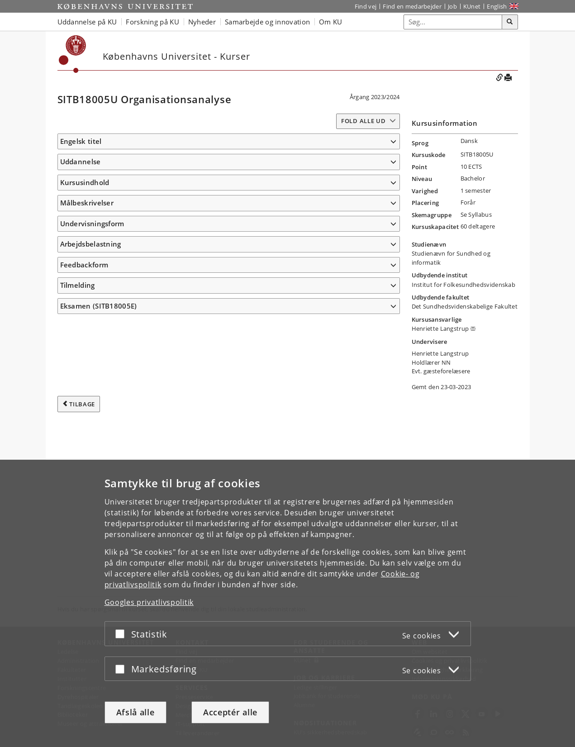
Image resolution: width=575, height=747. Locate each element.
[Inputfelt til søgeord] (453, 21)
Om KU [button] (330, 21)
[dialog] (287, 603)
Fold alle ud (363, 121)
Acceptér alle (230, 712)
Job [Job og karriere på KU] (452, 6)
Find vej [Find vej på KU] (365, 6)
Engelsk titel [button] (81, 141)
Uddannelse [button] (80, 175)
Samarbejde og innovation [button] (267, 21)
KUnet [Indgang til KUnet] (472, 6)
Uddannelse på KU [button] (87, 21)
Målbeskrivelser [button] (87, 278)
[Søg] (510, 22)
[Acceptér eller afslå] (122, 633)
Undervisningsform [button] (92, 457)
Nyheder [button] (202, 21)
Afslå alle (135, 712)
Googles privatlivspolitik (149, 602)
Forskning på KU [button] (152, 21)
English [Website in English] (497, 6)
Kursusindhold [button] (84, 209)
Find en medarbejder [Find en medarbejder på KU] (412, 6)
